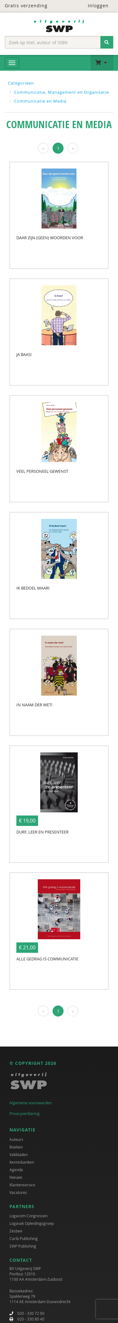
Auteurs (16, 1139)
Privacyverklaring (24, 1113)
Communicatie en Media (40, 101)
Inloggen (94, 6)
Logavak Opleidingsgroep (31, 1223)
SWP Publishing (22, 1246)
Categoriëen (21, 83)
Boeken (16, 1146)
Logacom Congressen (28, 1215)
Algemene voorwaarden (30, 1102)
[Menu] (12, 62)
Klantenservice (22, 1184)
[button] (102, 63)
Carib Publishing (23, 1238)
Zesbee (15, 1230)
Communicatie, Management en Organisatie (61, 92)
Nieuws (15, 1177)
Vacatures (18, 1192)
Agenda (16, 1169)
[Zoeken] (106, 42)
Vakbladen (18, 1154)
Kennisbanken (21, 1162)
